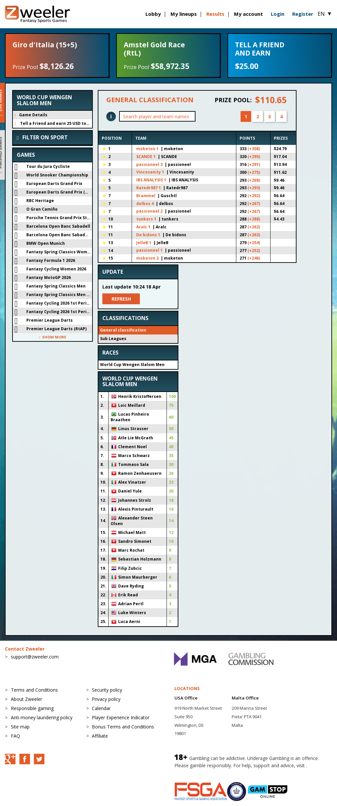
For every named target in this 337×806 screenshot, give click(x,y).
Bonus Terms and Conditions (123, 727)
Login (277, 14)
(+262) (253, 227)
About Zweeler (26, 699)
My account (248, 14)
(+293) (253, 188)
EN (325, 13)
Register (302, 14)
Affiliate (100, 736)
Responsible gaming (32, 708)
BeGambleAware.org (196, 772)
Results (215, 14)
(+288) (253, 219)
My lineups (183, 14)
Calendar (101, 708)
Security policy (107, 690)
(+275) (253, 172)
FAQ (15, 736)
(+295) (253, 156)
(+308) (253, 148)
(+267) (253, 203)
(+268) (253, 180)
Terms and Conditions (34, 690)
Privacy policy (106, 699)
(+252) (253, 250)
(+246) (253, 258)
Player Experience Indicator (120, 717)
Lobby (153, 14)
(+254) (253, 242)
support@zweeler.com (35, 657)
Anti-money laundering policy (41, 717)
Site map (20, 727)
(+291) (253, 164)
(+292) (253, 195)
